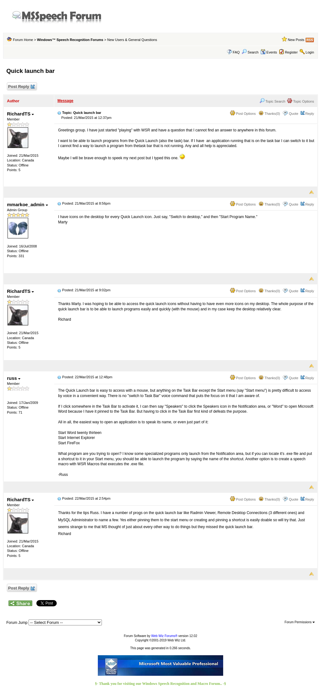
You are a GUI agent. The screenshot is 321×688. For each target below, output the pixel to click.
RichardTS (20, 113)
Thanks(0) (269, 113)
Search (250, 52)
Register (291, 52)
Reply (309, 113)
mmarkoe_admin (27, 204)
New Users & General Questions (132, 40)
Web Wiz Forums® (164, 636)
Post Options (243, 113)
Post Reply (21, 86)
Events (268, 52)
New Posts (296, 40)
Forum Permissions (300, 622)
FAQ (236, 52)
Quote (293, 113)
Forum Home (23, 40)
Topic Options (300, 101)
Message (65, 101)
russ (13, 378)
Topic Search (272, 101)
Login (310, 52)
